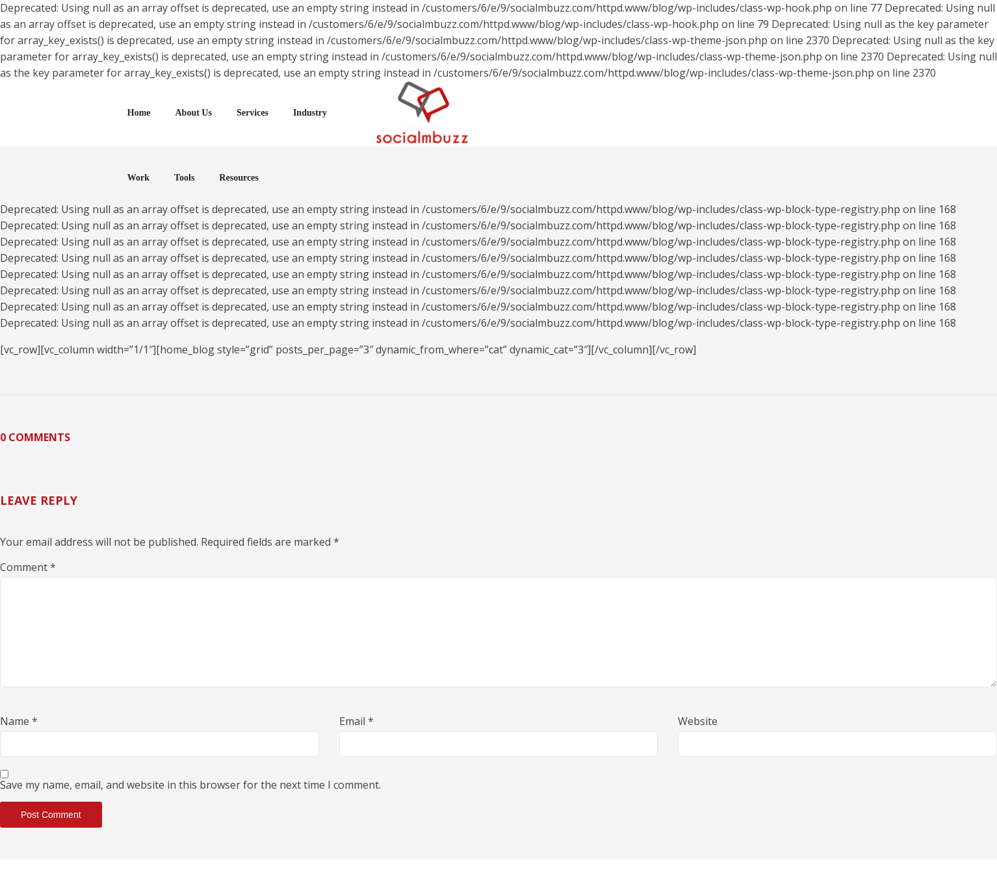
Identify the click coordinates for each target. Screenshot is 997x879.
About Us (303, 113)
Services (362, 113)
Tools (688, 113)
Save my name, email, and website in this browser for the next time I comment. (190, 784)
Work (642, 113)
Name (19, 721)
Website (698, 721)
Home (249, 113)
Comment (28, 567)
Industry (420, 113)
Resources (742, 113)
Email (356, 721)
